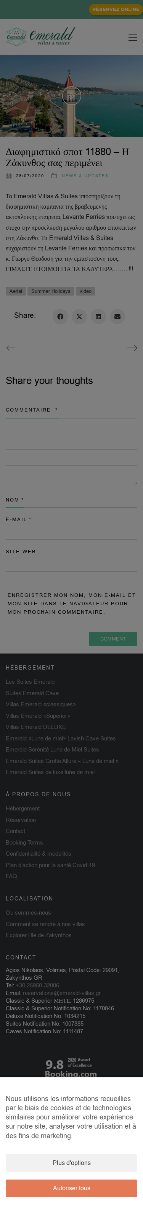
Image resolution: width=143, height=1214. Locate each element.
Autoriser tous (71, 1188)
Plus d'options (72, 1163)
